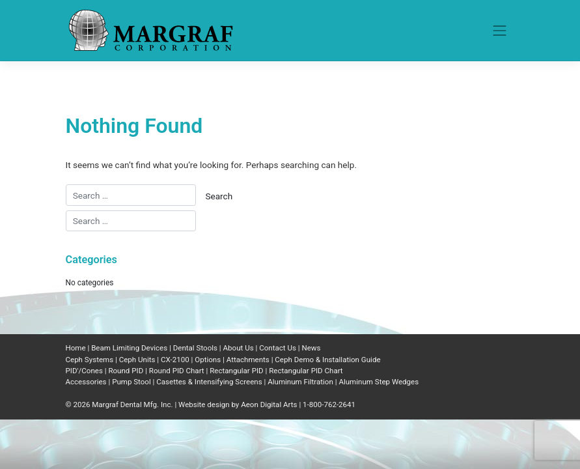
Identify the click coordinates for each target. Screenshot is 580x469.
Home (76, 347)
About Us (238, 347)
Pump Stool (131, 381)
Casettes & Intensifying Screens (209, 381)
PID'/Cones (84, 370)
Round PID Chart (176, 370)
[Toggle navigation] (500, 30)
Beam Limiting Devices (129, 347)
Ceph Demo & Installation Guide (327, 359)
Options (208, 359)
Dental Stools (195, 347)
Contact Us (277, 347)
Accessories (86, 381)
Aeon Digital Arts (269, 404)
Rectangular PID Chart (305, 370)
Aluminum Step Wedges (378, 381)
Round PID (125, 370)
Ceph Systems (90, 359)
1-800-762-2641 (329, 404)
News (310, 347)
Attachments (248, 359)
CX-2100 (175, 359)
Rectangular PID (236, 370)
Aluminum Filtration (300, 381)
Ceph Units (137, 359)
